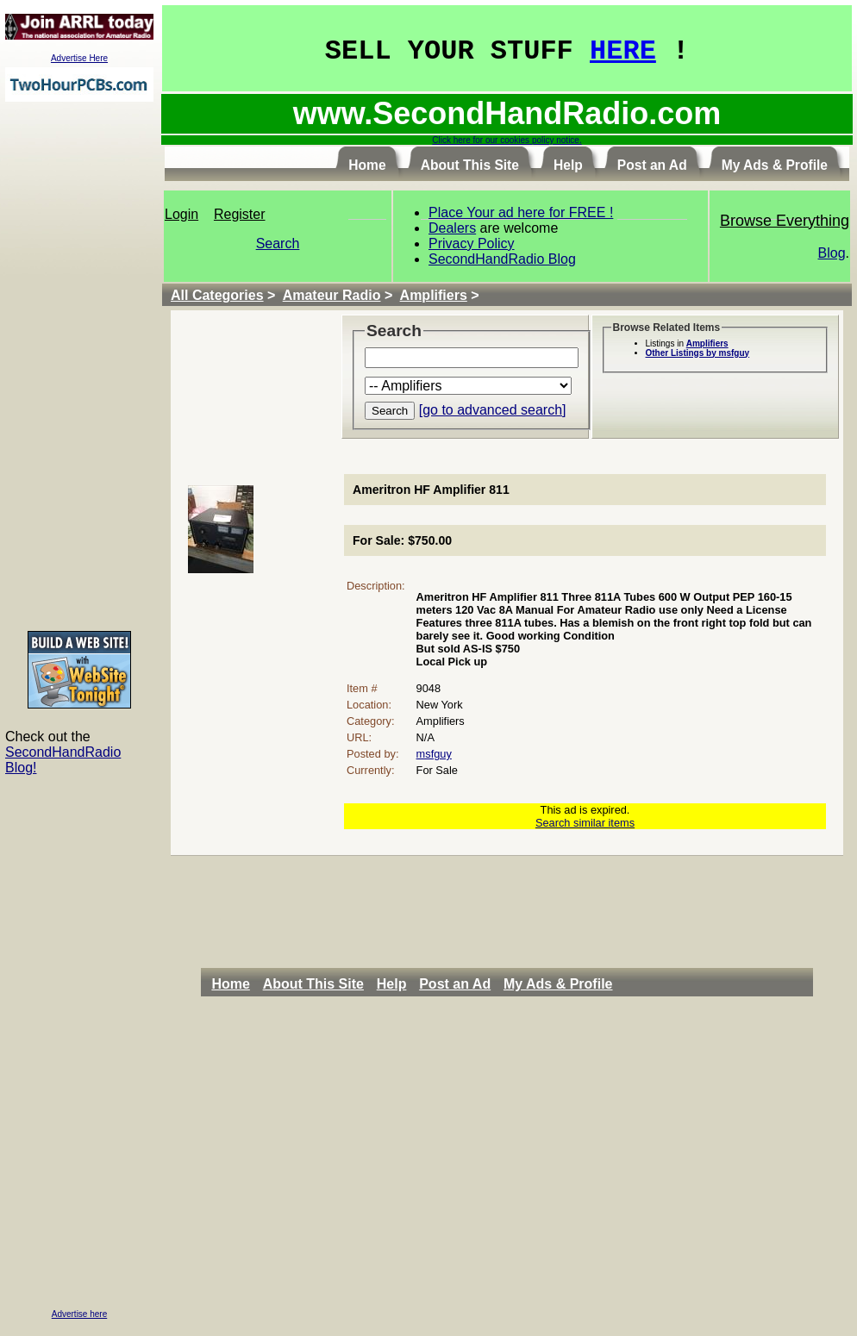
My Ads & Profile (558, 984)
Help (392, 984)
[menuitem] (235, 984)
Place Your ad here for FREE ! (520, 212)
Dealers (452, 228)
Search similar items (585, 822)
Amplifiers (433, 295)
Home (230, 984)
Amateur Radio (332, 295)
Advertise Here (79, 58)
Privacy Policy (471, 243)
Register (240, 214)
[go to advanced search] (492, 410)
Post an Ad (455, 984)
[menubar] (416, 984)
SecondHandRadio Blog (502, 259)
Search (278, 243)
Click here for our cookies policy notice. (506, 140)
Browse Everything (784, 220)
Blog (832, 253)
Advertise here (79, 1314)
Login (181, 214)
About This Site (313, 984)
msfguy (434, 753)
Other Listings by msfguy (698, 353)
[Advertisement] (79, 365)
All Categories (217, 295)
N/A (425, 737)
